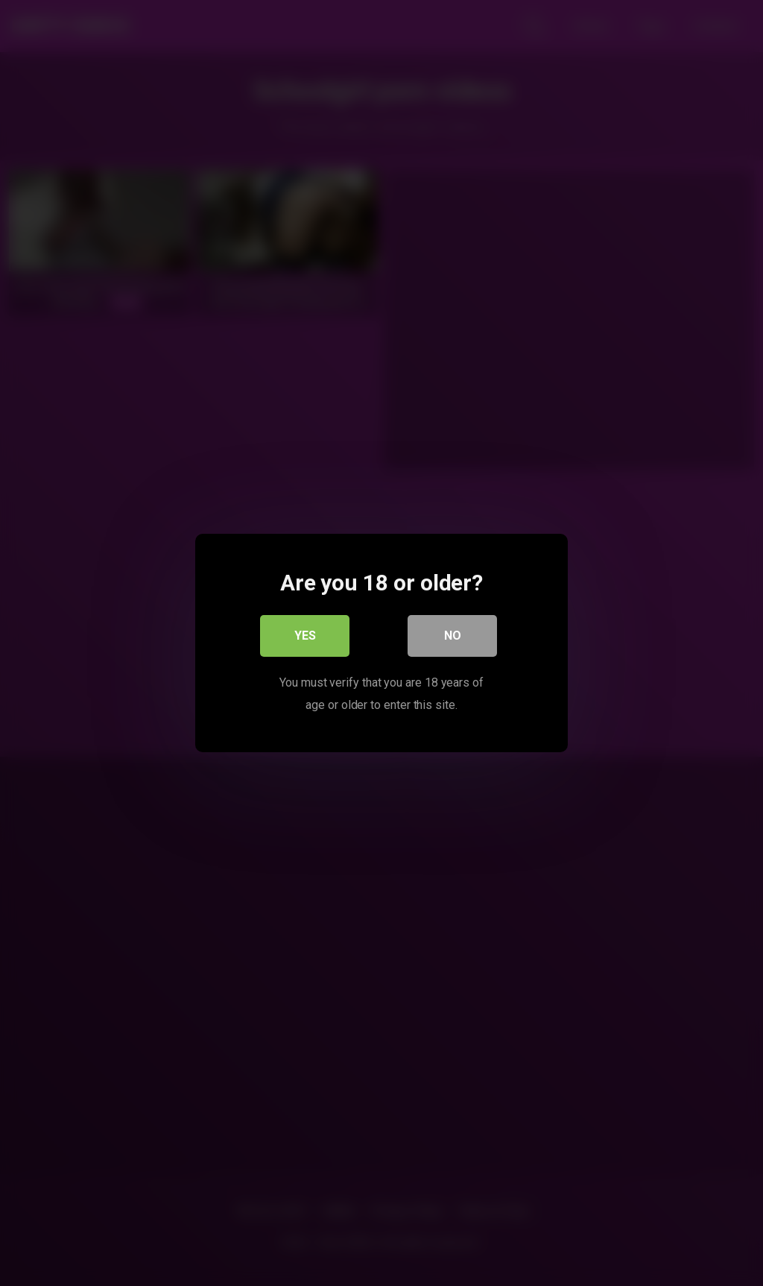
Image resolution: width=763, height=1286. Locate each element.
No (452, 635)
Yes (305, 635)
